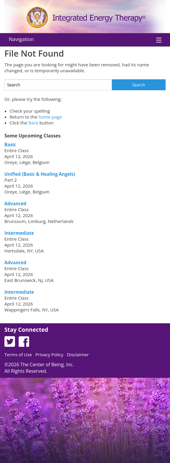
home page (50, 117)
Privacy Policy (49, 354)
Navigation (21, 39)
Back (33, 123)
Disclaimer (78, 354)
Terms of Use (18, 354)
